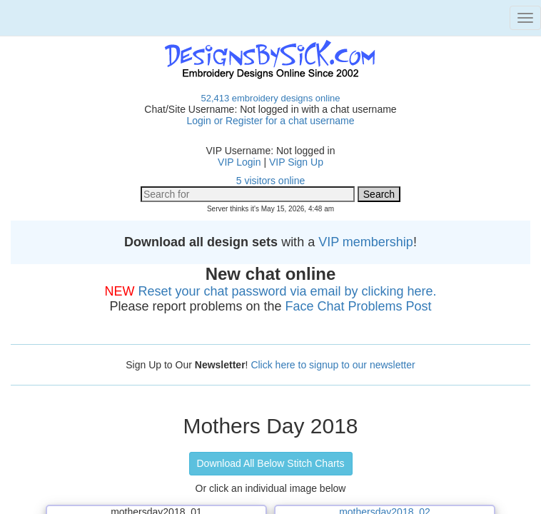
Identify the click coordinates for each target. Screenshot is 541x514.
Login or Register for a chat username (270, 120)
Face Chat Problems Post (358, 306)
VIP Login (239, 162)
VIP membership (365, 242)
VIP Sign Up (296, 162)
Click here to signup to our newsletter (333, 365)
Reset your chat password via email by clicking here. (287, 291)
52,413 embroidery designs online (270, 98)
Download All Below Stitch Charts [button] (271, 463)
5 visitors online (270, 180)
